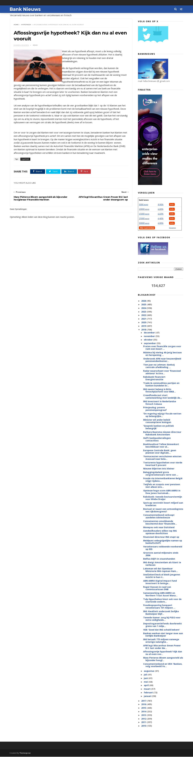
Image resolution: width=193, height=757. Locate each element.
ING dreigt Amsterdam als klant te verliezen (162, 564)
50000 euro (144, 223)
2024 (144, 308)
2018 (144, 329)
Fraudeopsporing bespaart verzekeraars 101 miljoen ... (159, 606)
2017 (144, 700)
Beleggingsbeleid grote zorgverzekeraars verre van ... (160, 473)
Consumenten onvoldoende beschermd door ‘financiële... (160, 522)
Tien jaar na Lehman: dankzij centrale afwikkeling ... (159, 366)
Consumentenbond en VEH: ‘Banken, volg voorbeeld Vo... (162, 665)
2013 (144, 715)
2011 (144, 722)
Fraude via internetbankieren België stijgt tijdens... (162, 479)
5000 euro (143, 204)
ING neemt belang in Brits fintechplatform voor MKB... (159, 390)
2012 (144, 718)
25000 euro (144, 218)
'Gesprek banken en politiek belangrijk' (158, 427)
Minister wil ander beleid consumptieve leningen (157, 421)
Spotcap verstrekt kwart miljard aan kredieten (163, 504)
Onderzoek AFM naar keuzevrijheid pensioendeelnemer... (162, 360)
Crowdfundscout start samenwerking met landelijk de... (162, 396)
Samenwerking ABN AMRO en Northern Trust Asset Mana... (160, 594)
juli (145, 674)
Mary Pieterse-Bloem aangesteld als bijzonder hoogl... (163, 659)
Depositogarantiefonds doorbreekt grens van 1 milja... (162, 625)
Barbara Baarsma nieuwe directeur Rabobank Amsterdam (162, 433)
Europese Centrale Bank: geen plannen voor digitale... (159, 451)
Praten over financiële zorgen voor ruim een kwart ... (162, 347)
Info (172, 204)
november (149, 336)
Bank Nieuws (25, 9)
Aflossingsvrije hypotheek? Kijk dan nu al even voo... (162, 653)
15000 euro (144, 214)
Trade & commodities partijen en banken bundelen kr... (161, 384)
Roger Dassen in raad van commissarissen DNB (157, 588)
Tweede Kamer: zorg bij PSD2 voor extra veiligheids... (161, 619)
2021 (144, 318)
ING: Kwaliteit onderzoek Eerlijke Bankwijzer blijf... (161, 612)
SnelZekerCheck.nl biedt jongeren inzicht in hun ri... (161, 576)
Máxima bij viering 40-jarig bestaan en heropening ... (162, 354)
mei (146, 682)
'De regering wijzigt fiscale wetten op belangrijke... (162, 415)
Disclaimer (172, 228)
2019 (144, 326)
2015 (144, 708)
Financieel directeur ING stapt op (161, 537)
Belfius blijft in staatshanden (159, 558)
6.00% (160, 209)
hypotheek (26, 25)
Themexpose (25, 753)
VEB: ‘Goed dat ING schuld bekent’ (161, 629)
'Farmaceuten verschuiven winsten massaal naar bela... (162, 457)
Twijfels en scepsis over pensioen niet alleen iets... (161, 486)
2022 (144, 315)
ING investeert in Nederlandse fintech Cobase (159, 403)
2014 (144, 711)
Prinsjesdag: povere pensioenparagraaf (155, 409)
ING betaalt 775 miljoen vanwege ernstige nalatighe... (161, 640)
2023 (144, 311)
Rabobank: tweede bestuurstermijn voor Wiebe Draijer (162, 498)
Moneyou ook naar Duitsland (158, 527)
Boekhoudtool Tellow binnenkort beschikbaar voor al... (161, 445)
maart (147, 689)
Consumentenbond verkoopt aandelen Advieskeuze (158, 516)
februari (148, 692)
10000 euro (144, 209)
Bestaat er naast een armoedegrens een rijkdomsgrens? (163, 510)
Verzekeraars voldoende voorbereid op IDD (162, 548)
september (150, 343)
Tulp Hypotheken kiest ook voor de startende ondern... (162, 600)
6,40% (160, 218)
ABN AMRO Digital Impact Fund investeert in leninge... (160, 582)
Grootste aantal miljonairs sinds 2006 (160, 554)
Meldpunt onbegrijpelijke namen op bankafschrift (162, 542)
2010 (144, 725)
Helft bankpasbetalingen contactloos (157, 439)
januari (148, 696)
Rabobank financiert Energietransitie (154, 378)
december (149, 332)
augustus (149, 671)
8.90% (160, 204)
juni (146, 678)
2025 (144, 304)
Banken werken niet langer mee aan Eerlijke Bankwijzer (163, 634)
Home (16, 25)
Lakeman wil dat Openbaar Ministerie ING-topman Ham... (160, 570)
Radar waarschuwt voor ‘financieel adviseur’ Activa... (162, 372)
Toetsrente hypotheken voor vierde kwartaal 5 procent (162, 464)
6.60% (160, 214)
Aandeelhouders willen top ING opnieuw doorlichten (160, 532)
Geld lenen (144, 200)
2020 (144, 322)
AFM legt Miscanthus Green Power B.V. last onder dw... (162, 647)
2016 (144, 704)
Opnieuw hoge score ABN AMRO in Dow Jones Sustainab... (161, 492)
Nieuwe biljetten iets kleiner (158, 468)
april (146, 685)
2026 (144, 301)
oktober (148, 339)
